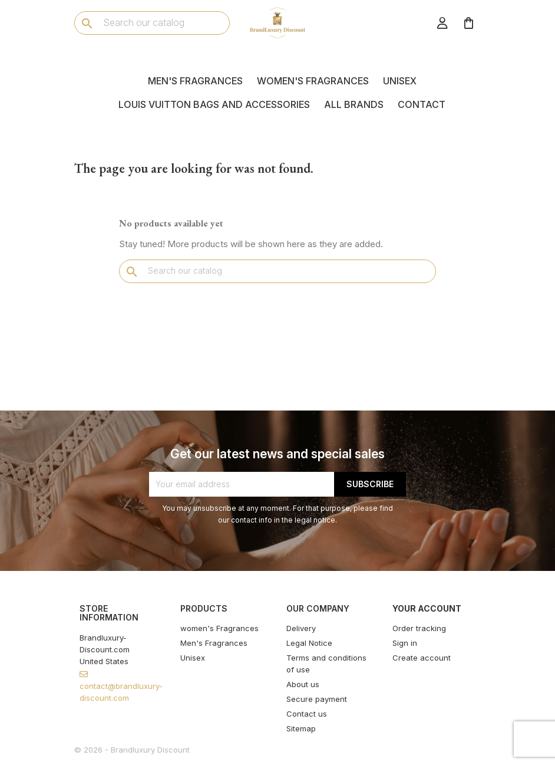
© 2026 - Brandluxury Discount (132, 749)
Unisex (400, 81)
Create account (421, 657)
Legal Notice (309, 643)
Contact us (306, 713)
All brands (354, 104)
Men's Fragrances (195, 81)
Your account (426, 608)
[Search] (152, 22)
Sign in (404, 643)
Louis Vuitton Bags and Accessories (214, 104)
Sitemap (301, 728)
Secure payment (316, 699)
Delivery (301, 628)
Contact (421, 104)
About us (302, 684)
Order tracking (419, 628)
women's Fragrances (313, 81)
